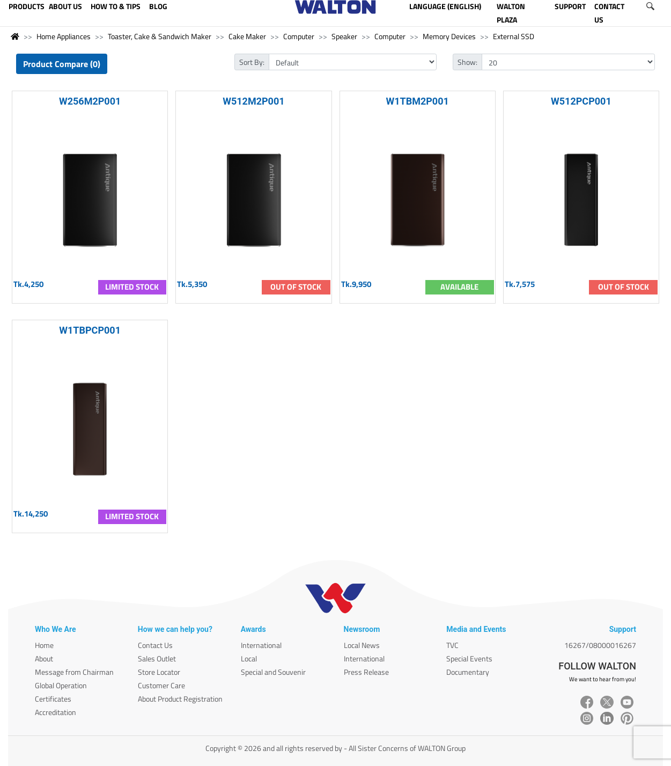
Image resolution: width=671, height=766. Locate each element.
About (44, 658)
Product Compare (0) (61, 63)
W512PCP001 (581, 101)
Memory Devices (449, 36)
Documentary (467, 671)
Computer (298, 36)
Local (249, 658)
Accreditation (55, 712)
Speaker (344, 36)
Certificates (53, 698)
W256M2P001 (90, 101)
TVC (452, 645)
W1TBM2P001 (417, 101)
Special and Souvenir (273, 671)
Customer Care (161, 685)
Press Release (366, 671)
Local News (362, 645)
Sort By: (251, 62)
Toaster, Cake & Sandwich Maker (159, 36)
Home (44, 645)
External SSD (513, 36)
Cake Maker (247, 36)
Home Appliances (63, 36)
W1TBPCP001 (90, 330)
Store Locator (159, 671)
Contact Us (155, 645)
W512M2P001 (253, 101)
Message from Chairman (74, 671)
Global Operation (61, 685)
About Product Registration (180, 698)
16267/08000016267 (600, 645)
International (261, 645)
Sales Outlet (157, 658)
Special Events (469, 658)
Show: (467, 62)
